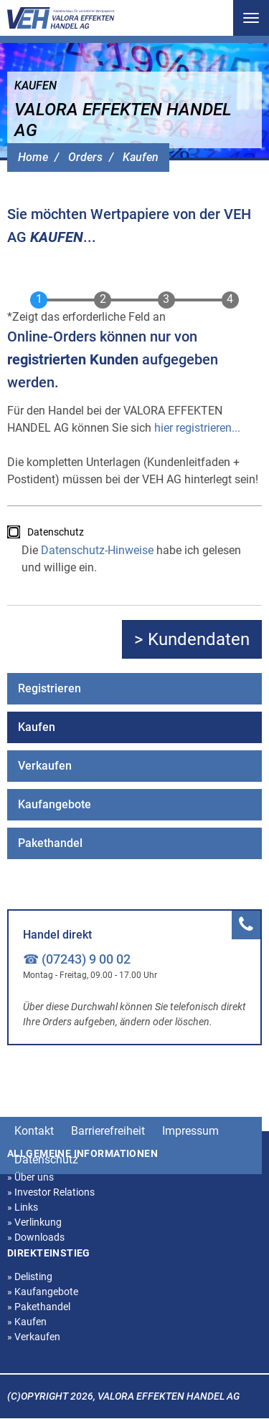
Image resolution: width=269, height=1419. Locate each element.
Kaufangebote (54, 804)
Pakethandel (50, 843)
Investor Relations (51, 1192)
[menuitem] (134, 688)
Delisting (29, 1276)
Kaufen (141, 157)
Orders (85, 157)
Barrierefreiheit (108, 1131)
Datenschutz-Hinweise (97, 550)
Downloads (36, 1237)
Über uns (30, 1177)
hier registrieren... (197, 428)
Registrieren (49, 688)
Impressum (190, 1131)
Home (33, 157)
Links (22, 1207)
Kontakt (34, 1131)
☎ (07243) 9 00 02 (77, 959)
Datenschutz (55, 532)
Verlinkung (34, 1222)
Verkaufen (45, 766)
